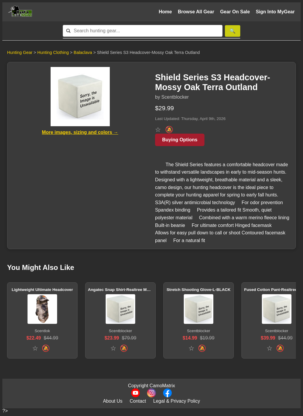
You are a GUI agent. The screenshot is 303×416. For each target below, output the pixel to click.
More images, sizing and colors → (80, 132)
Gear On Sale (235, 11)
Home (165, 11)
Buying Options (179, 139)
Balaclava (83, 52)
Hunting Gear (20, 52)
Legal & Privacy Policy (176, 401)
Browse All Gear (196, 11)
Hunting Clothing (53, 52)
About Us (113, 401)
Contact (138, 401)
